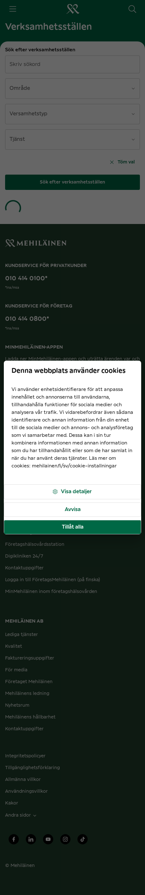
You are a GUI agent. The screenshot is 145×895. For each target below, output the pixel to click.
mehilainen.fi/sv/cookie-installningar (74, 466)
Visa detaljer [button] (72, 491)
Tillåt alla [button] (72, 527)
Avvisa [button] (73, 509)
